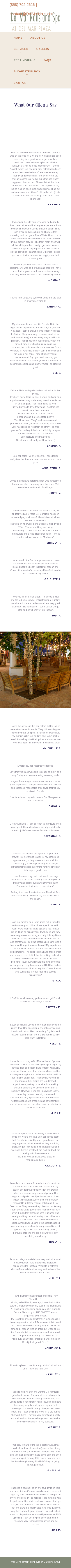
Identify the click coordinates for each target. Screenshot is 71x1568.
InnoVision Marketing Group (46, 1562)
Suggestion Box (27, 71)
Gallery (43, 48)
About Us (37, 37)
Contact (21, 82)
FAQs (47, 60)
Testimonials (24, 60)
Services (21, 48)
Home (18, 37)
